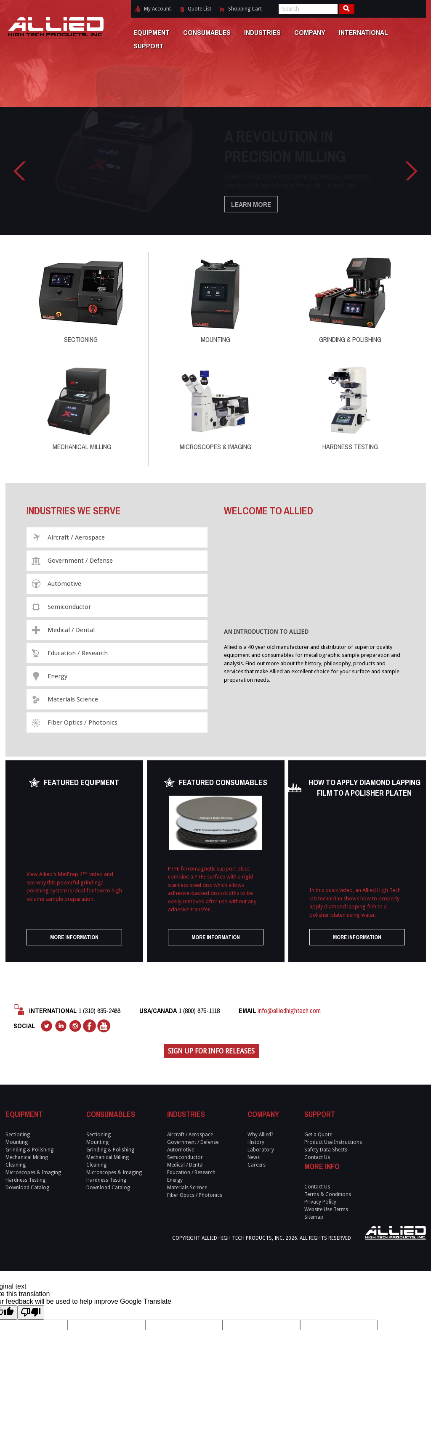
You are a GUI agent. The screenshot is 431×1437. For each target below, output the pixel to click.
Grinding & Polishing (350, 300)
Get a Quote (318, 1135)
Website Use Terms (326, 1209)
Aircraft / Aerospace (76, 537)
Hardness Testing (350, 407)
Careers (256, 1165)
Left (19, 170)
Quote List (199, 9)
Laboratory (260, 1150)
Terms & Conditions (327, 1194)
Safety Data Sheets (325, 1150)
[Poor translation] (30, 1312)
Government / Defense (80, 560)
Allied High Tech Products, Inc (55, 20)
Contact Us (317, 1157)
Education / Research (78, 653)
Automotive (64, 584)
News (253, 1157)
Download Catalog (27, 1188)
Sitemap (313, 1217)
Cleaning (15, 1165)
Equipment (151, 32)
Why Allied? (260, 1135)
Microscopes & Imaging (215, 407)
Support (148, 45)
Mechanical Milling (81, 407)
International (363, 32)
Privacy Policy (320, 1202)
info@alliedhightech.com (289, 1010)
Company (309, 32)
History (255, 1142)
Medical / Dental (71, 630)
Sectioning (81, 300)
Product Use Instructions (333, 1142)
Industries (262, 32)
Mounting (215, 300)
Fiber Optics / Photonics (82, 722)
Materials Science (73, 699)
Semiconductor (69, 607)
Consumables (207, 32)
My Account (157, 9)
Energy (57, 676)
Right (411, 170)
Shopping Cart (245, 9)
